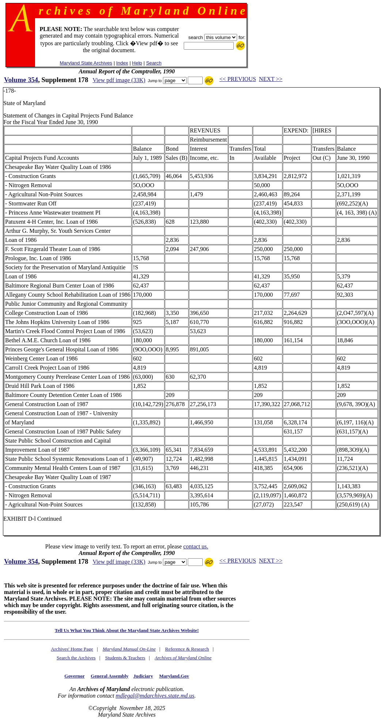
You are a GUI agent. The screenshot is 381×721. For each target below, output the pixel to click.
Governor (74, 676)
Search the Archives (76, 657)
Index (122, 63)
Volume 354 (21, 80)
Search (153, 63)
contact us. (195, 546)
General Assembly (109, 676)
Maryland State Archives (86, 63)
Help (137, 63)
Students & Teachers (125, 657)
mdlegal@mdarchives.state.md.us (155, 696)
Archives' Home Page (72, 649)
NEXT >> (270, 79)
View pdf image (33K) (118, 80)
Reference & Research (187, 649)
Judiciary (143, 676)
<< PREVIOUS (238, 79)
